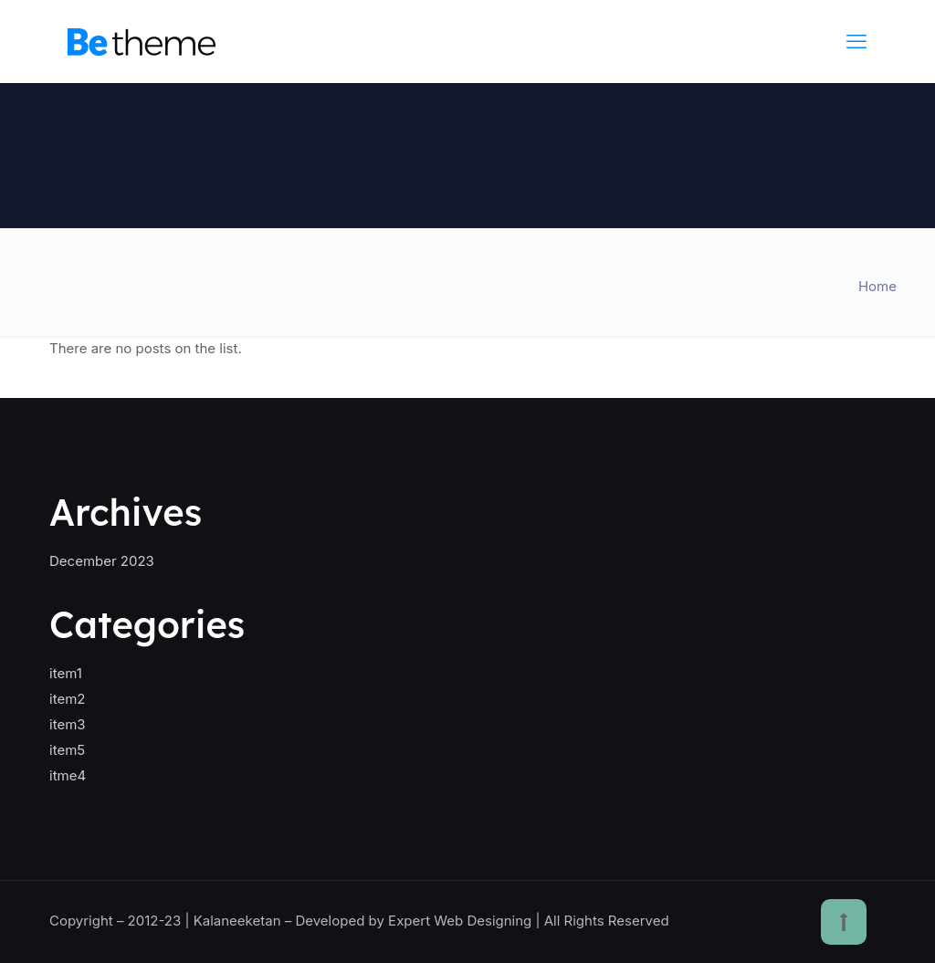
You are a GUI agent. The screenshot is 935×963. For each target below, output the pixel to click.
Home (877, 286)
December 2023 (101, 561)
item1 (65, 673)
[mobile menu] (856, 41)
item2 (67, 698)
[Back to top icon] (844, 922)
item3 (67, 724)
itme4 (67, 775)
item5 (67, 750)
